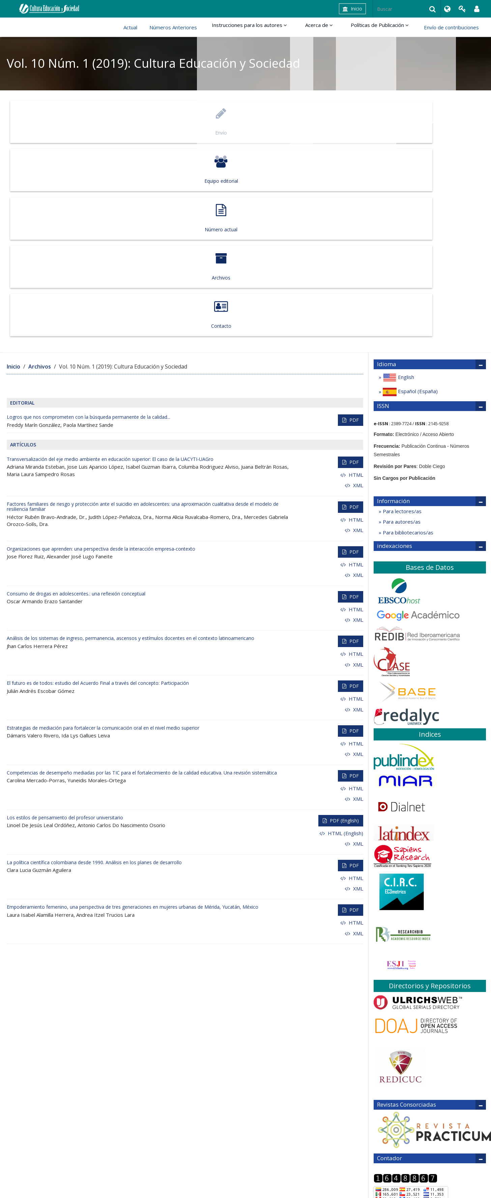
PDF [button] (353, 220)
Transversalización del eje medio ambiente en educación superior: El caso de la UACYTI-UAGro (110, 260)
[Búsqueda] (406, 9)
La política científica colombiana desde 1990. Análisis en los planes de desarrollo (94, 663)
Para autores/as (401, 322)
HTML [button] (355, 275)
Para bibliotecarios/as (407, 333)
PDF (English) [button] (343, 621)
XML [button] (357, 286)
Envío (53, 121)
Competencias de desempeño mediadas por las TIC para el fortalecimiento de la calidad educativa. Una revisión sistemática (142, 573)
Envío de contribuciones (451, 27)
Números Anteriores (190, 27)
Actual (148, 27)
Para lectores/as (401, 312)
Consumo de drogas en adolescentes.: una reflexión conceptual (76, 394)
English (397, 178)
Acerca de (328, 27)
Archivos (339, 121)
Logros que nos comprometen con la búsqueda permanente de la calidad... (88, 217)
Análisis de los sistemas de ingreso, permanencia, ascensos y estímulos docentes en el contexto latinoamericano (130, 439)
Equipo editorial (148, 121)
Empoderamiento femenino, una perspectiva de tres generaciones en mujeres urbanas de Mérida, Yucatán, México (132, 707)
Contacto (435, 121)
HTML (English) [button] (344, 633)
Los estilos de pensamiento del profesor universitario (65, 618)
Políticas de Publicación (383, 27)
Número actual (244, 121)
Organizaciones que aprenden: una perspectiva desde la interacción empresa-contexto (101, 349)
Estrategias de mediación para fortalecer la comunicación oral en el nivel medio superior (103, 528)
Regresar (385, 1041)
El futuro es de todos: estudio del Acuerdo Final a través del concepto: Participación (98, 483)
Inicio (352, 8)
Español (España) (409, 192)
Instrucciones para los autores (264, 27)
